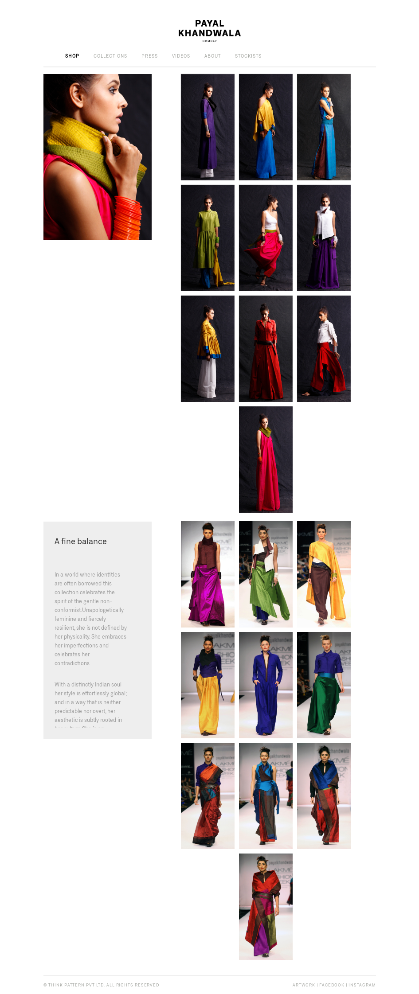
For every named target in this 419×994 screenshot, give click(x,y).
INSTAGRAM (362, 984)
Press (149, 55)
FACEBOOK (331, 984)
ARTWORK (304, 984)
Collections (110, 55)
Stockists (248, 55)
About (212, 55)
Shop (72, 55)
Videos (181, 55)
